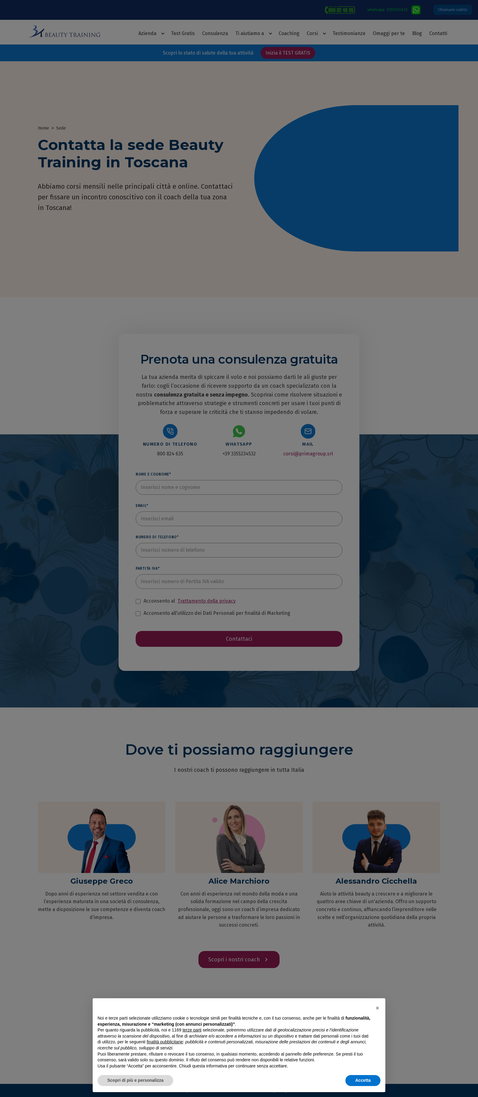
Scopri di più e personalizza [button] (135, 1080)
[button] (377, 1008)
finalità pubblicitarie (165, 1041)
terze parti (192, 1030)
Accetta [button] (363, 1080)
